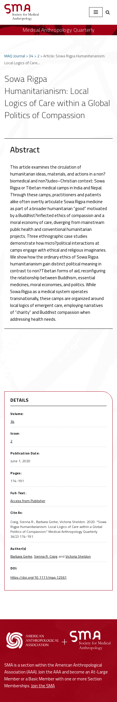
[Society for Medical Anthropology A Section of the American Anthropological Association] (21, 12)
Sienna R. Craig (45, 556)
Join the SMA (43, 686)
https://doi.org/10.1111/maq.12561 (38, 577)
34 (31, 56)
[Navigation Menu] (96, 12)
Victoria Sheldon (78, 556)
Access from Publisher (27, 500)
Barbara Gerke (21, 556)
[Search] (107, 12)
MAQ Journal (14, 56)
